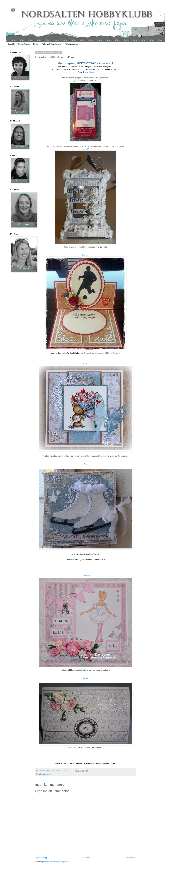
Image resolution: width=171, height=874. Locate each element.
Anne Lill (86, 575)
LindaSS (85, 149)
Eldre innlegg (130, 858)
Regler (35, 44)
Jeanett (85, 255)
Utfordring (46, 774)
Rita (85, 464)
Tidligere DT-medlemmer (51, 44)
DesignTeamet (24, 44)
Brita (85, 364)
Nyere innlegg (41, 858)
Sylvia (85, 678)
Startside (11, 44)
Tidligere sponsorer (72, 44)
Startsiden (86, 858)
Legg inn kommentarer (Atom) (56, 862)
